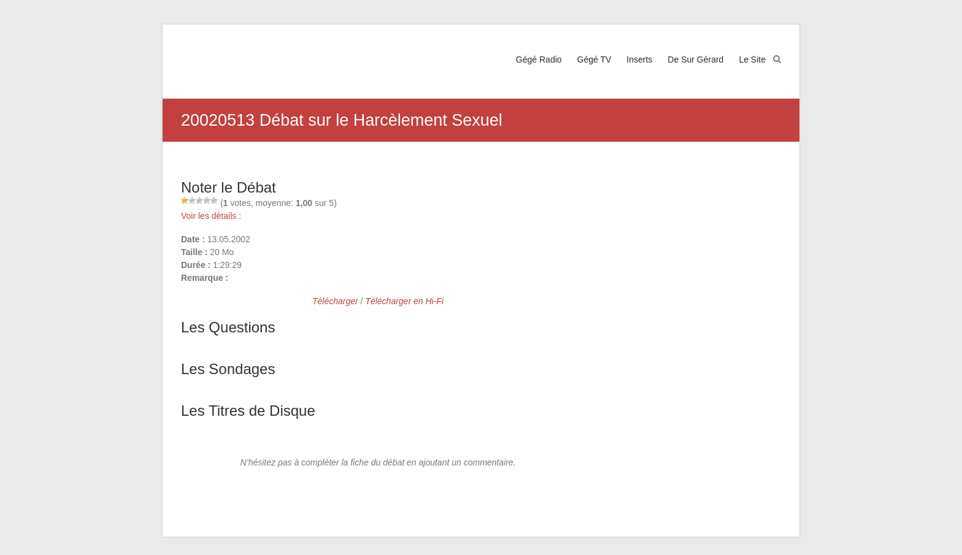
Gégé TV (594, 59)
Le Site (752, 59)
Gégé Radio (539, 59)
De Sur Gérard (695, 59)
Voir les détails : (211, 216)
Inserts (639, 59)
